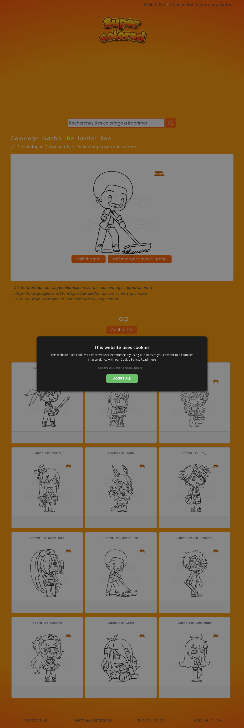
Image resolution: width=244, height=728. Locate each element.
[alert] (122, 364)
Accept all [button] (122, 378)
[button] (122, 368)
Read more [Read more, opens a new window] (148, 360)
